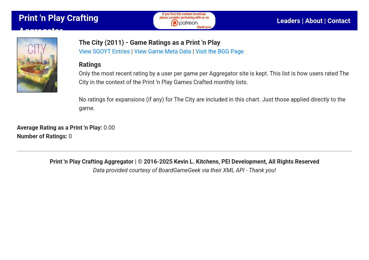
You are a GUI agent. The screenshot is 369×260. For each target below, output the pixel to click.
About (314, 21)
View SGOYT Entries (104, 51)
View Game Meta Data (162, 51)
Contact (339, 21)
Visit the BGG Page (219, 51)
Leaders (288, 21)
